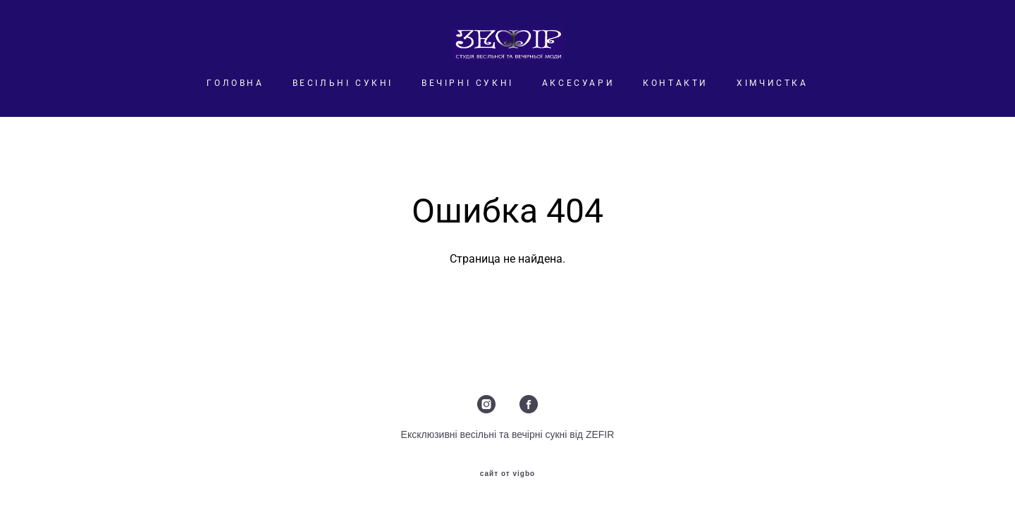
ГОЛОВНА (235, 83)
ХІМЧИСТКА (772, 83)
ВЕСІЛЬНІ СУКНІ (343, 83)
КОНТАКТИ (675, 83)
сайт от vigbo (507, 473)
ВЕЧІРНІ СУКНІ (468, 83)
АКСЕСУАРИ (578, 83)
